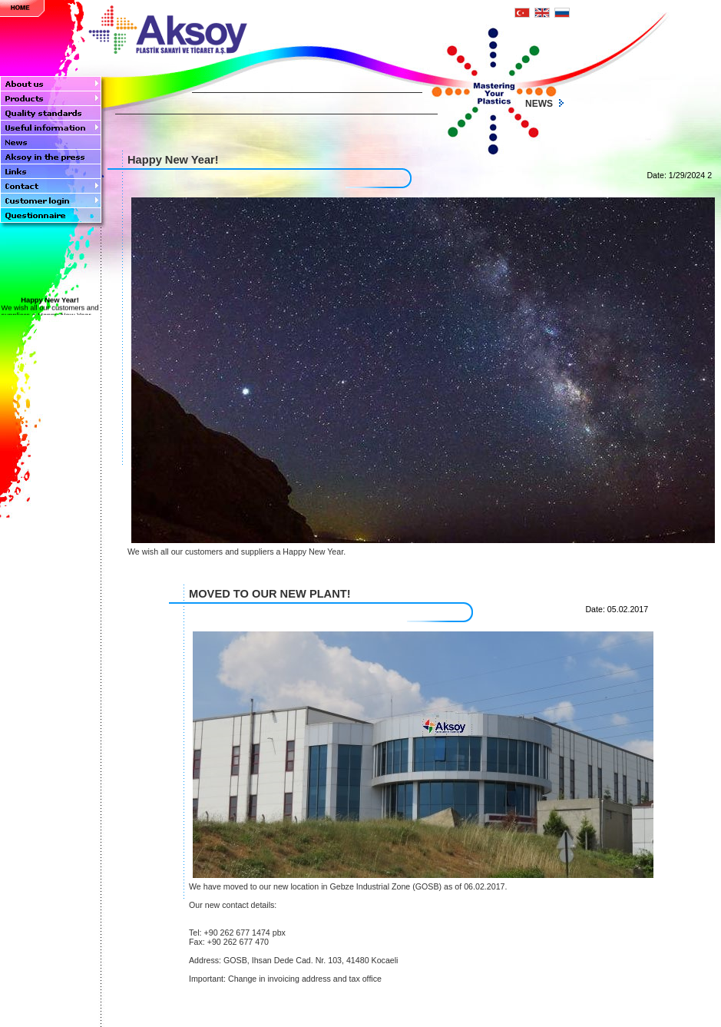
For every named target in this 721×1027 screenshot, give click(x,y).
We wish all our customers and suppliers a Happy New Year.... (49, 310)
